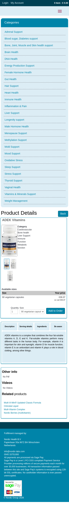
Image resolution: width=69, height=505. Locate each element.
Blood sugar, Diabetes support (21, 38)
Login (5, 2)
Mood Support (12, 153)
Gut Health (10, 79)
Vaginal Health (13, 187)
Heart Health (12, 92)
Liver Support (12, 113)
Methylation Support (16, 140)
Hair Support (12, 85)
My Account (17, 2)
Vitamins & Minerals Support (20, 194)
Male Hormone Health (17, 126)
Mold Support (12, 146)
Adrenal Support (13, 31)
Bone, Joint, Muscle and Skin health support (29, 45)
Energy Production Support (19, 65)
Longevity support (14, 119)
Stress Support (13, 173)
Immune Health (13, 99)
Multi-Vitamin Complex (14, 409)
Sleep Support (12, 167)
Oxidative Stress (14, 160)
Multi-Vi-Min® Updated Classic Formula (22, 402)
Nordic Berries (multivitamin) (17, 413)
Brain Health (11, 52)
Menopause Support (16, 133)
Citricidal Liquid (11, 406)
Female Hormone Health (18, 72)
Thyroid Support (13, 180)
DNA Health (11, 58)
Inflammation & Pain (16, 106)
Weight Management (16, 200)
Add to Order (55, 310)
